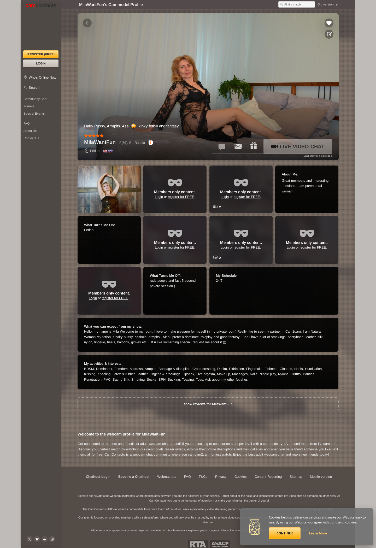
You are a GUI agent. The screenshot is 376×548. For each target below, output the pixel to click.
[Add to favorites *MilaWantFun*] (329, 23)
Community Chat (35, 99)
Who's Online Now (42, 77)
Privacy (221, 477)
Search (34, 88)
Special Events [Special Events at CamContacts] (34, 113)
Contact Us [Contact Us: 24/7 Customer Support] (31, 138)
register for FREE (181, 197)
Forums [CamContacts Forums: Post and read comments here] (29, 106)
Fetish (91, 151)
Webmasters (166, 477)
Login (41, 63)
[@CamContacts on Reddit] (45, 539)
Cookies (240, 477)
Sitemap (296, 477)
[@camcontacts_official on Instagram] (52, 539)
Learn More (318, 533)
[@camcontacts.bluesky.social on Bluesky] (37, 539)
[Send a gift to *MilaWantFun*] (253, 146)
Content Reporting (268, 477)
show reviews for (208, 404)
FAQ (187, 477)
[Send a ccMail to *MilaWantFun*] (238, 146)
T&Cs (203, 477)
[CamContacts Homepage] (41, 26)
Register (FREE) (41, 54)
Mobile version (321, 477)
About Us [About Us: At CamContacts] (30, 131)
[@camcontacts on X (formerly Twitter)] (29, 539)
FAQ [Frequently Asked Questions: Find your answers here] (27, 123)
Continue (285, 533)
